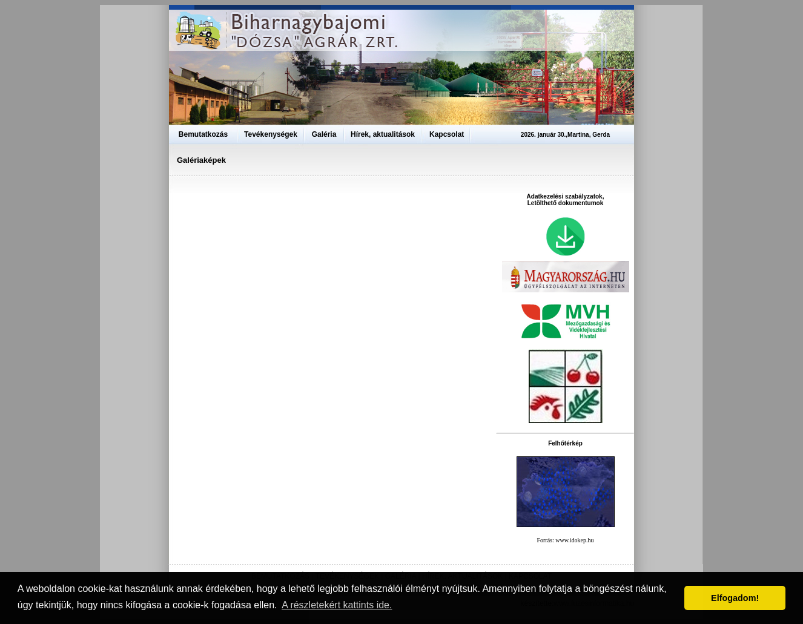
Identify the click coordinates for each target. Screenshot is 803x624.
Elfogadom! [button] (735, 598)
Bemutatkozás (203, 134)
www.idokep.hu (574, 540)
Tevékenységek (270, 134)
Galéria (324, 134)
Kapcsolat (446, 134)
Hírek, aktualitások (383, 134)
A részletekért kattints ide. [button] (337, 605)
